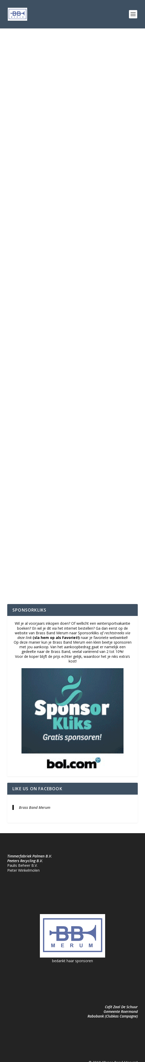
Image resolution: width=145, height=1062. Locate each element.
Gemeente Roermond (121, 1011)
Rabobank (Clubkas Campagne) (113, 1016)
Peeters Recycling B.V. (25, 860)
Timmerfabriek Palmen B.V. (29, 856)
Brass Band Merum (34, 807)
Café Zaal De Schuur (121, 1006)
